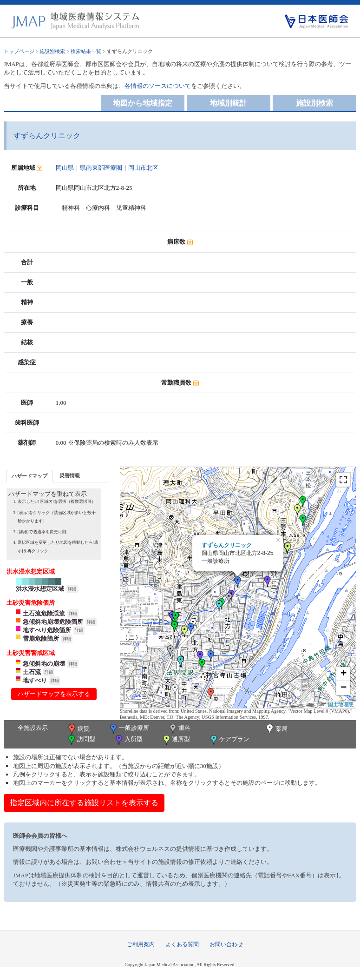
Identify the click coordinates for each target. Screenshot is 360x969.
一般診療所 (128, 729)
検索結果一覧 (86, 51)
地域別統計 (228, 103)
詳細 (72, 589)
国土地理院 (340, 704)
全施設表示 (33, 727)
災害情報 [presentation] (69, 475)
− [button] (343, 688)
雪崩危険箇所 (41, 638)
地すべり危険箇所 (47, 630)
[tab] (29, 476)
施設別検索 (52, 51)
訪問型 (80, 740)
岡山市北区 (143, 167)
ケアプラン (229, 740)
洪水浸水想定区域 (40, 588)
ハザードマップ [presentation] (29, 476)
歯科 (179, 729)
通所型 (175, 740)
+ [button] (343, 674)
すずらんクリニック (227, 545)
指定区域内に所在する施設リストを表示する (84, 803)
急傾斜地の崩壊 (44, 663)
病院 (78, 729)
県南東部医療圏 (101, 167)
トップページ (19, 51)
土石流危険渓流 (44, 613)
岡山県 (65, 167)
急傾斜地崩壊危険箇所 (53, 621)
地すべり (35, 680)
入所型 (128, 740)
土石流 (32, 671)
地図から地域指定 (142, 103)
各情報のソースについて (157, 85)
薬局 (276, 729)
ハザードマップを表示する (54, 693)
